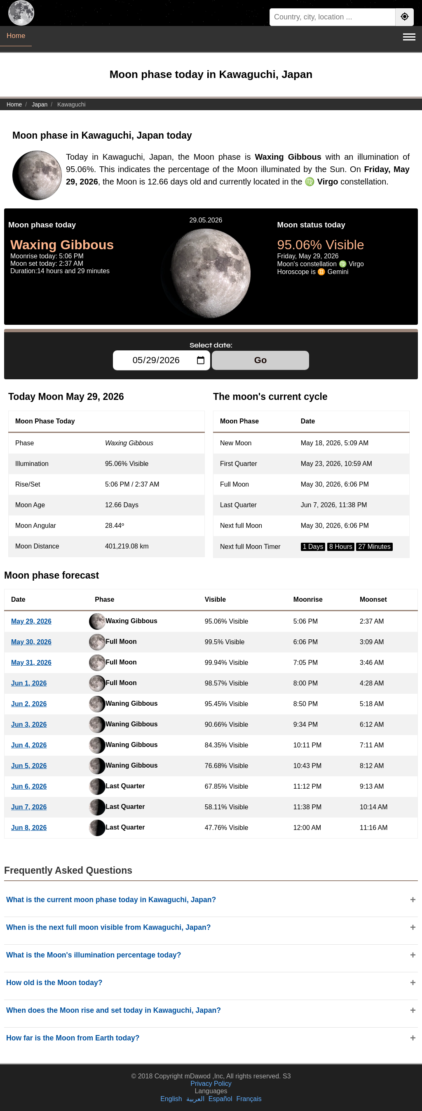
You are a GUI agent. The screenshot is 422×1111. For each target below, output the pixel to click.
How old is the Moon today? (54, 983)
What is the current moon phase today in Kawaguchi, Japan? (111, 900)
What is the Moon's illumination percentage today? (93, 955)
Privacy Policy (211, 1083)
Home (16, 36)
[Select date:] (161, 360)
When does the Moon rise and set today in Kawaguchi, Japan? (113, 1010)
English (171, 1098)
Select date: (211, 345)
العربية (195, 1098)
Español (220, 1098)
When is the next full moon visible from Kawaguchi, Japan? (108, 927)
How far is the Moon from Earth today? (73, 1038)
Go (260, 360)
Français (248, 1098)
